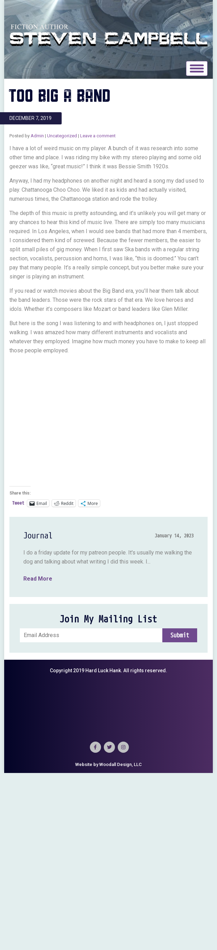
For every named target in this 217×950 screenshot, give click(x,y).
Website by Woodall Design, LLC (108, 764)
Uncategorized (62, 135)
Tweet (18, 503)
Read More (37, 578)
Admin (37, 135)
